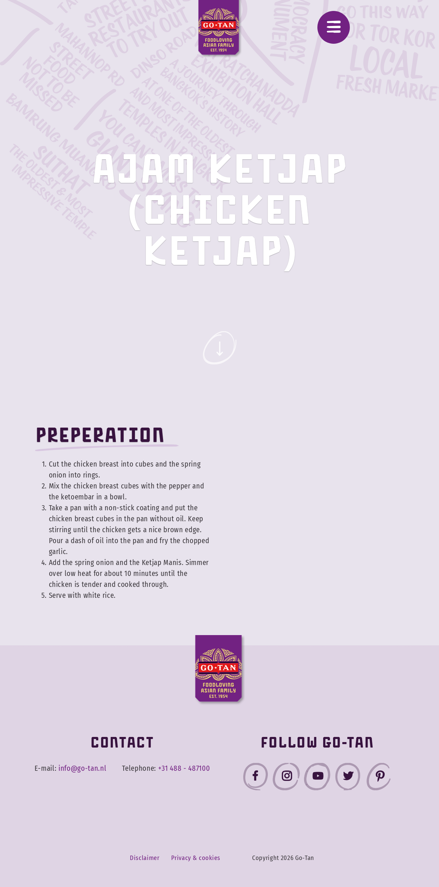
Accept (396, 862)
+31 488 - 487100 (184, 768)
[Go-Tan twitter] (347, 778)
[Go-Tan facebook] (255, 778)
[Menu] (333, 27)
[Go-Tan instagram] (286, 778)
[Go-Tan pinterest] (378, 778)
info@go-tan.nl (82, 768)
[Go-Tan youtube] (317, 778)
